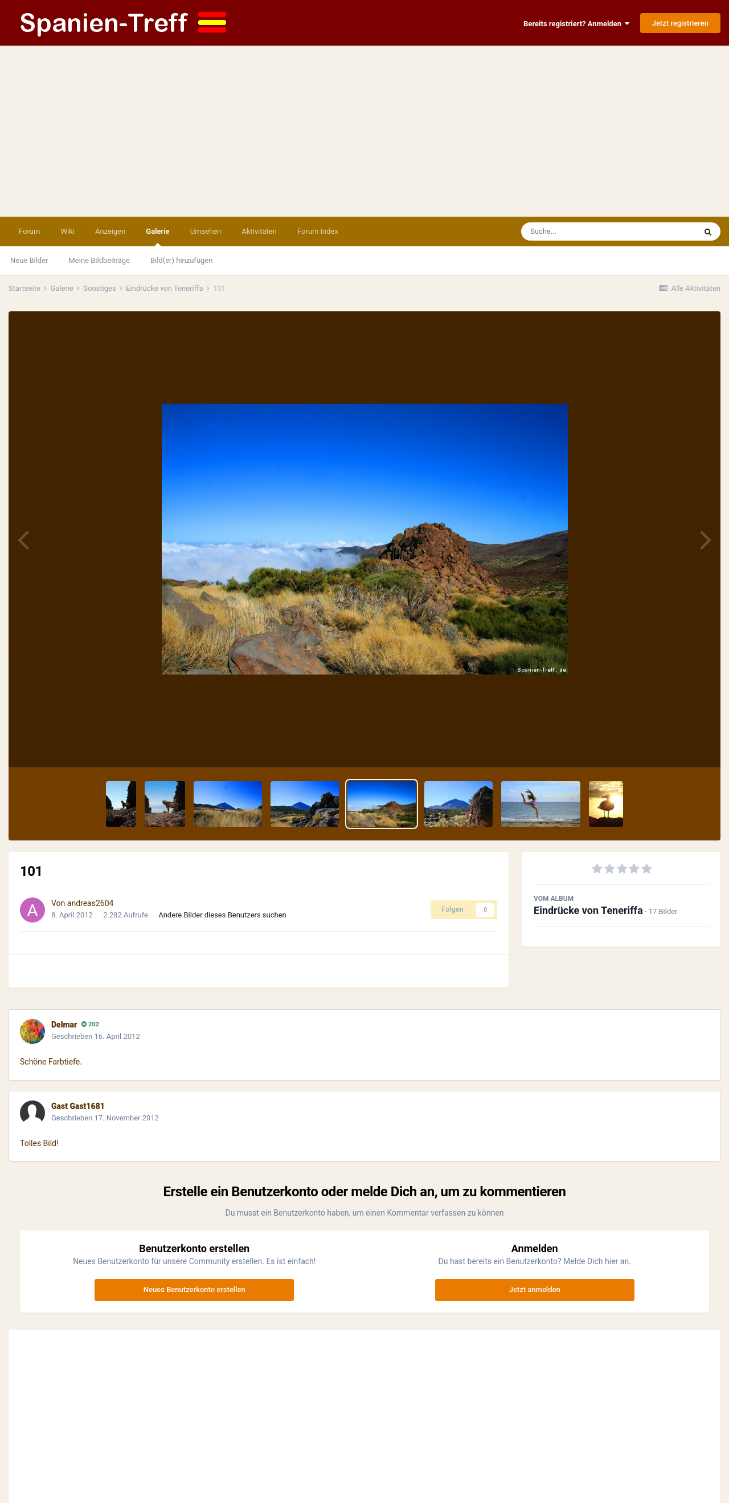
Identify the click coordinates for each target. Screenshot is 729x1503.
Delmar (64, 1024)
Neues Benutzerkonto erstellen (194, 1289)
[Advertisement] (364, 131)
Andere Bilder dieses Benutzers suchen (222, 915)
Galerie (157, 236)
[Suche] (586, 231)
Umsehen (206, 231)
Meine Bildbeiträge (99, 260)
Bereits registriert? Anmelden (576, 23)
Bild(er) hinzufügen (181, 260)
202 (90, 1024)
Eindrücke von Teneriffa (588, 910)
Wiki (67, 231)
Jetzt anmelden (534, 1289)
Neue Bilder (29, 260)
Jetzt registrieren (680, 23)
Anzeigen (110, 231)
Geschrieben (95, 1036)
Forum (29, 231)
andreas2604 (90, 903)
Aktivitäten (259, 231)
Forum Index (317, 231)
